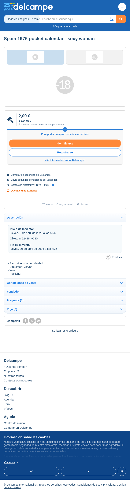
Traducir (114, 258)
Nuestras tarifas (14, 376)
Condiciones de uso (88, 485)
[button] (112, 19)
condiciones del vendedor (43, 180)
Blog (8, 395)
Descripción (15, 217)
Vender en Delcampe (17, 432)
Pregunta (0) (15, 300)
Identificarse (65, 143)
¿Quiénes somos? (15, 367)
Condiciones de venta (21, 283)
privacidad (109, 485)
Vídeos (8, 409)
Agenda (9, 400)
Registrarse (65, 152)
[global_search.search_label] (77, 19)
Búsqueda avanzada (65, 26)
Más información (59, 462)
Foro (7, 404)
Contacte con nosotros (18, 381)
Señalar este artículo (65, 331)
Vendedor (13, 292)
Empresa (11, 371)
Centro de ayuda (14, 423)
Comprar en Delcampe (18, 428)
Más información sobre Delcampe (64, 160)
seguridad (29, 175)
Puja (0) (12, 309)
